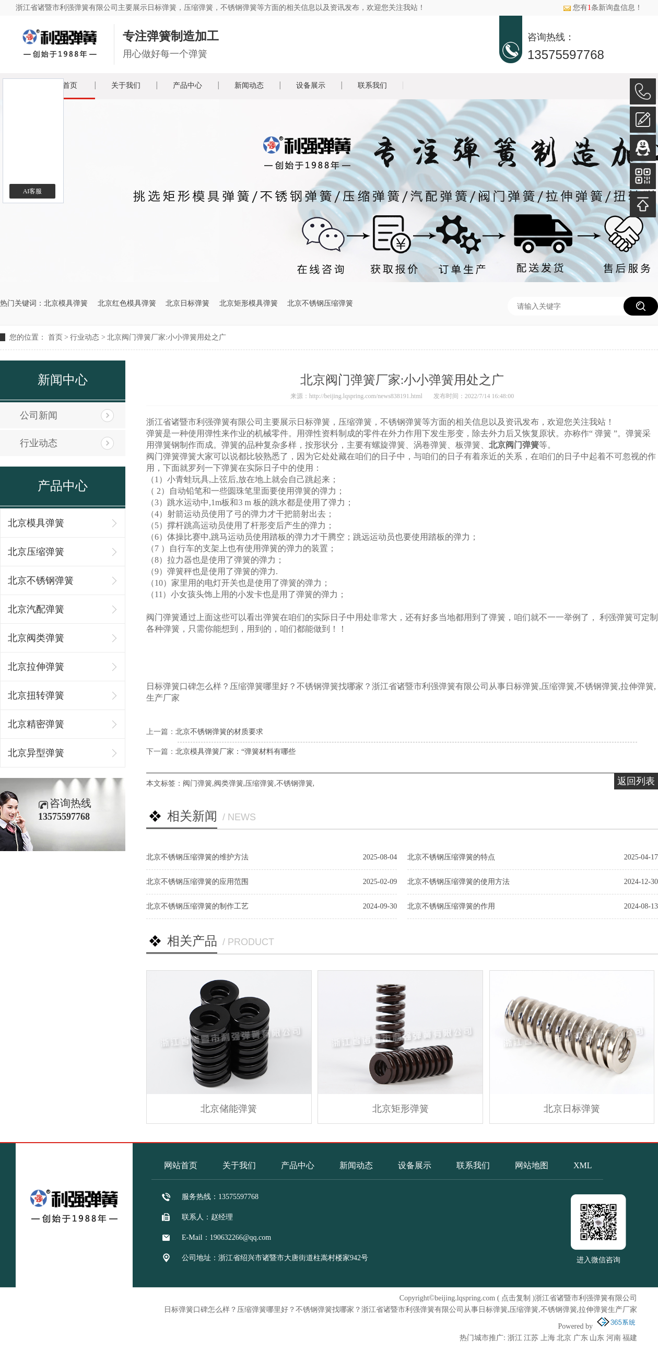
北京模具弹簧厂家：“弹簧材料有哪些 (235, 751)
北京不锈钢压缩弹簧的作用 (451, 906)
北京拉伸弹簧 (36, 666)
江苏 (531, 1338)
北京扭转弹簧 (36, 695)
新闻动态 (249, 85)
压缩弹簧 (259, 783)
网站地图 (531, 1165)
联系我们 (372, 85)
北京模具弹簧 (66, 303)
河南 (613, 1338)
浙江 (515, 1338)
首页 (55, 337)
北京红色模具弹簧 (127, 303)
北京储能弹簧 (229, 1108)
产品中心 (187, 85)
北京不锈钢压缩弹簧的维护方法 (197, 857)
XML (582, 1165)
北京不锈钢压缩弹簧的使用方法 (458, 882)
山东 (597, 1338)
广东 (580, 1338)
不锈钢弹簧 (294, 783)
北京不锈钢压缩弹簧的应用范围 (197, 882)
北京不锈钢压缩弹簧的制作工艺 (197, 906)
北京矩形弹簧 (400, 1108)
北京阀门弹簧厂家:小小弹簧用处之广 (166, 337)
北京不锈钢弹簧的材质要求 (219, 732)
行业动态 (84, 337)
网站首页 (180, 1165)
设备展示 (310, 85)
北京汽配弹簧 (36, 609)
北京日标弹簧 (187, 303)
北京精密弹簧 (36, 724)
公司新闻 (38, 415)
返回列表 (636, 781)
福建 (629, 1338)
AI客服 (32, 191)
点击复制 (516, 1298)
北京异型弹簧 (36, 753)
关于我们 (125, 85)
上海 (547, 1338)
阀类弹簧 (228, 783)
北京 (564, 1338)
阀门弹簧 (197, 783)
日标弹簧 (162, 7)
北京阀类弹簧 (36, 638)
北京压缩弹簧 (36, 551)
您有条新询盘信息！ (602, 7)
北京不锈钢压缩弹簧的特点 (451, 857)
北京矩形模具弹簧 (248, 303)
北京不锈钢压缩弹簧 (320, 303)
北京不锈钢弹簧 (41, 580)
